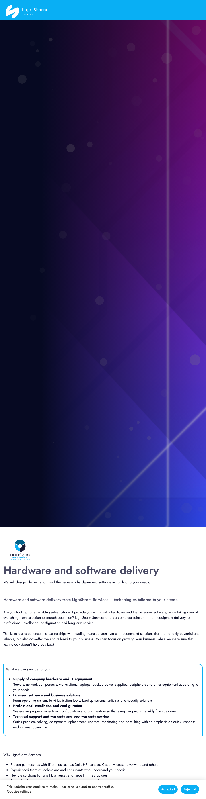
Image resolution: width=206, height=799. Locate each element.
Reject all (190, 789)
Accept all (168, 789)
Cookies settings (19, 791)
